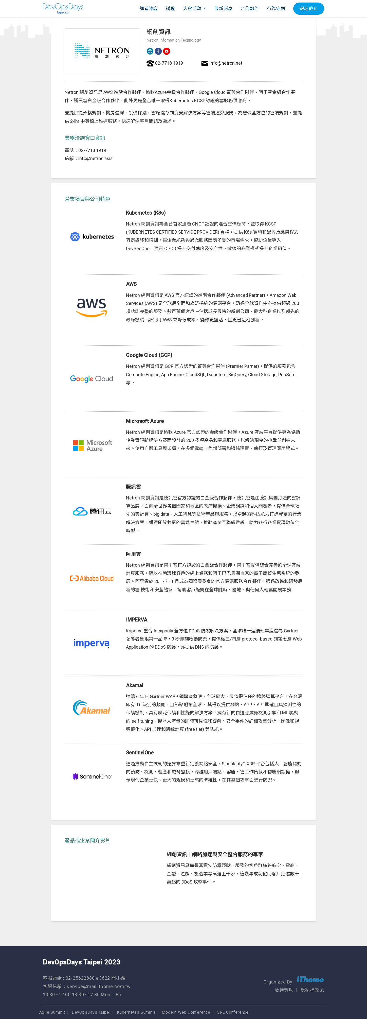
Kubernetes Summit (140, 1000)
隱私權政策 (312, 986)
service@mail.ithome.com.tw (99, 980)
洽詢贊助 (283, 986)
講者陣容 (148, 8)
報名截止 (309, 8)
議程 (170, 8)
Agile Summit (56, 1000)
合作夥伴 (250, 8)
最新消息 (223, 8)
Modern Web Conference (190, 1000)
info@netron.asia (95, 158)
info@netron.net (226, 63)
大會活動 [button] (192, 8)
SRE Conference (237, 1000)
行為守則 (276, 8)
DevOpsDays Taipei (95, 1000)
